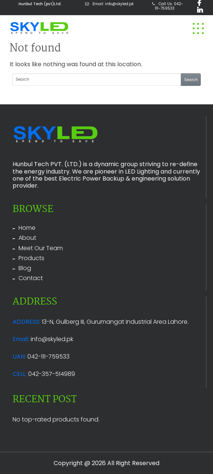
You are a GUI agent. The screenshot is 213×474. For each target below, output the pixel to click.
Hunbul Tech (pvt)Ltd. (39, 4)
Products (31, 258)
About (27, 237)
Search (191, 80)
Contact (30, 278)
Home (27, 227)
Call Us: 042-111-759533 (167, 6)
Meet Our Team (40, 248)
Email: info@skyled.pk (109, 4)
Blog (24, 268)
